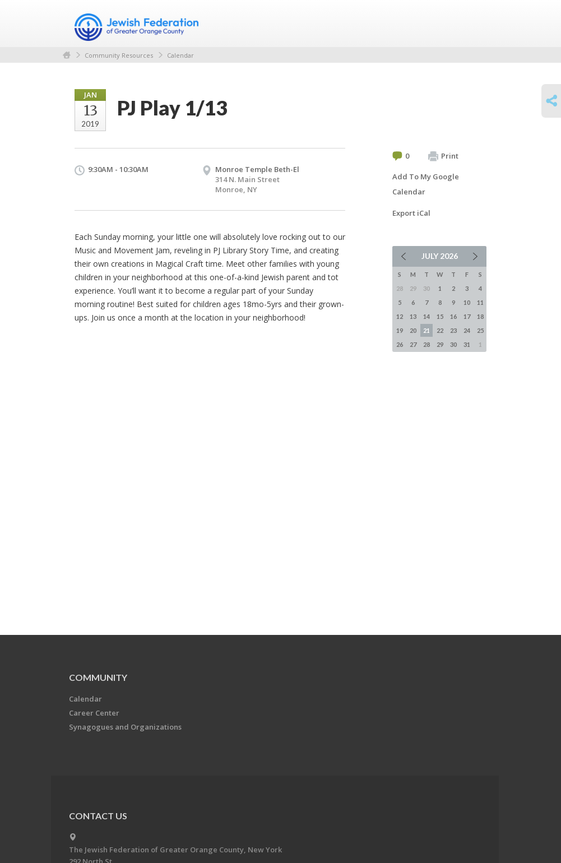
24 (466, 330)
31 (466, 344)
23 (453, 330)
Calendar (180, 55)
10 (466, 302)
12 (399, 316)
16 (453, 316)
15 (440, 316)
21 (426, 330)
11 (480, 302)
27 (413, 344)
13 (413, 316)
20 (413, 330)
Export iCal (411, 213)
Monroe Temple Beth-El (257, 169)
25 (480, 330)
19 (399, 330)
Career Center (94, 713)
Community (98, 677)
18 (480, 316)
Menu (473, 23)
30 (453, 344)
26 (399, 344)
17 (466, 316)
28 (426, 344)
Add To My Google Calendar (425, 184)
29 (440, 344)
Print (443, 156)
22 (440, 330)
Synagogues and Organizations (125, 727)
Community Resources (119, 55)
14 (426, 316)
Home (67, 55)
